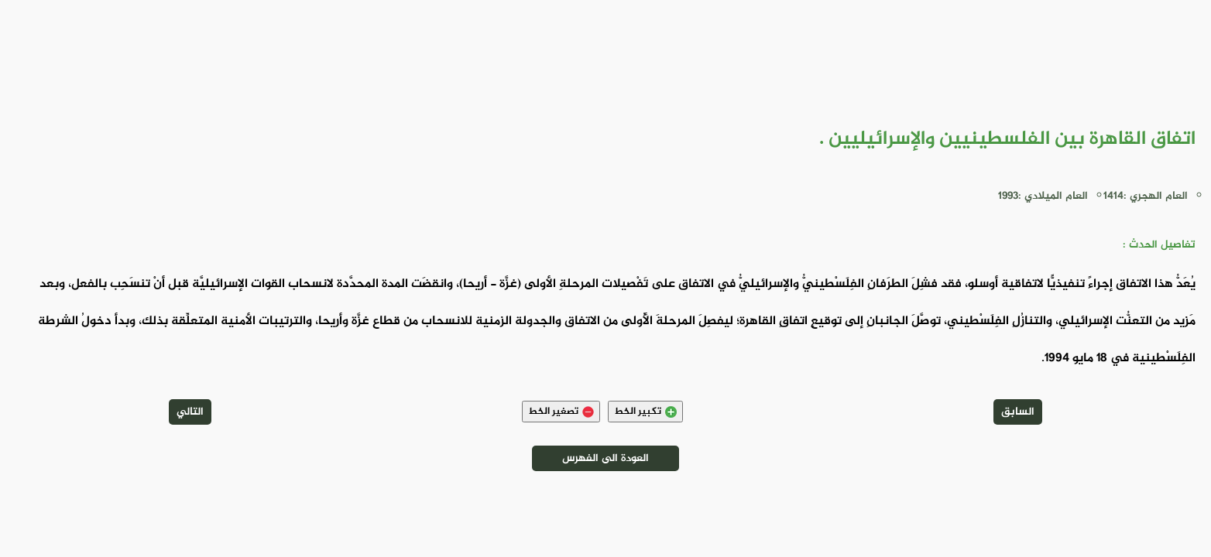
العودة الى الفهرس (605, 458)
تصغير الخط (561, 411)
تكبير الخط (645, 411)
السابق (1017, 412)
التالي (190, 412)
